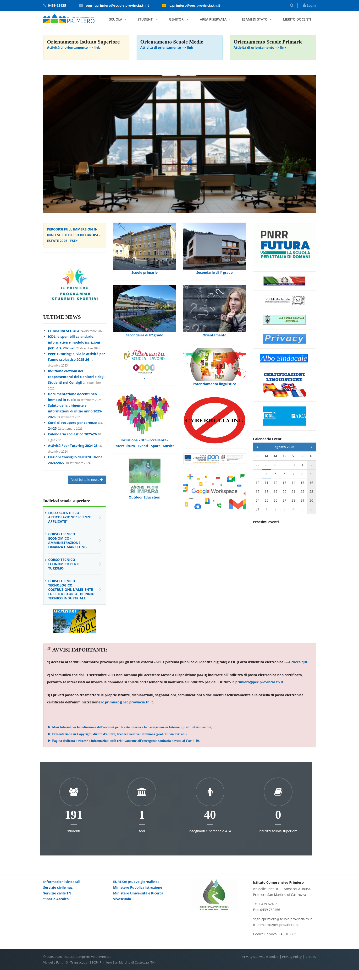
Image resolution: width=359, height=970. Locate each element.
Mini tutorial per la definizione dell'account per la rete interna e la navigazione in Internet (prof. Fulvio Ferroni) (129, 727)
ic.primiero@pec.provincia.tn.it (194, 5)
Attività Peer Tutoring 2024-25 (73, 445)
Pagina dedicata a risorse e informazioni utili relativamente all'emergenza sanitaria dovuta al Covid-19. (123, 741)
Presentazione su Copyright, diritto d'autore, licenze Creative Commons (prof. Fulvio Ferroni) (117, 734)
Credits (311, 957)
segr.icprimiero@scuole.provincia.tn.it (117, 5)
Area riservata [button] (213, 19)
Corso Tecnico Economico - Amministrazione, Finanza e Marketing (67, 540)
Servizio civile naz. (58, 887)
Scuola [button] (115, 19)
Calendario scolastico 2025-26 (72, 434)
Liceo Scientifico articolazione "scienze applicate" (69, 517)
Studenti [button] (146, 19)
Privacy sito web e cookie (260, 957)
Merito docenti (297, 19)
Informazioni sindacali (61, 881)
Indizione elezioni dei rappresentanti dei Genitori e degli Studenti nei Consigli (77, 377)
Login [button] (309, 5)
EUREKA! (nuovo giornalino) (136, 881)
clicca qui (299, 662)
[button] (292, 5)
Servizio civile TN (57, 893)
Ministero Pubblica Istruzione (137, 887)
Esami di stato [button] (255, 19)
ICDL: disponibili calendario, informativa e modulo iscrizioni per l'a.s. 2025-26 (74, 342)
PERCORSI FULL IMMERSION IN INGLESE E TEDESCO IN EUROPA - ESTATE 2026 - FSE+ (73, 235)
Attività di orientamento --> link (73, 47)
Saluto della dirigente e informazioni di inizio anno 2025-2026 (75, 411)
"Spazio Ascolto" (56, 899)
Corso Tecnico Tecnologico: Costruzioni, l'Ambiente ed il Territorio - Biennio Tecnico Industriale (71, 589)
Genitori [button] (176, 19)
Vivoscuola (122, 899)
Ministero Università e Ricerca (138, 893)
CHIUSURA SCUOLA (64, 331)
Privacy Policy (292, 957)
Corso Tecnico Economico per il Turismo (64, 563)
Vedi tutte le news (87, 479)
